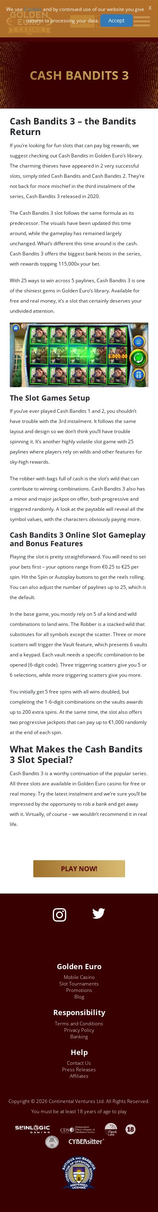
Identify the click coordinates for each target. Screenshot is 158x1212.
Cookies (33, 9)
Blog (79, 996)
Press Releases (79, 1069)
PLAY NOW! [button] (79, 868)
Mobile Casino (79, 977)
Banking (79, 1036)
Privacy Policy (79, 1030)
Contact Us (79, 1062)
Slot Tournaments (79, 983)
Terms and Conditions (79, 1023)
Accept (116, 20)
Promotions (79, 990)
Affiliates (79, 1075)
